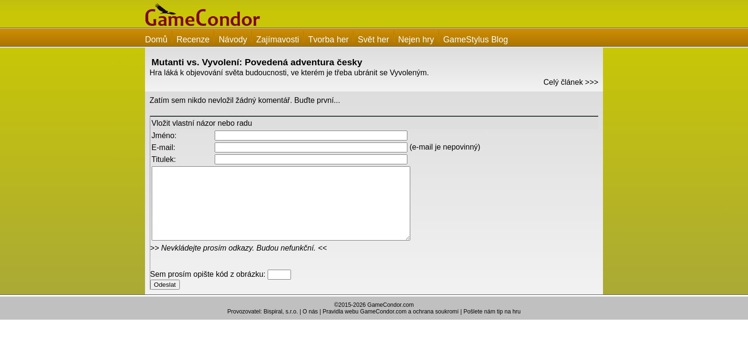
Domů (156, 39)
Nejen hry (416, 39)
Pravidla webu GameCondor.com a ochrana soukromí (390, 326)
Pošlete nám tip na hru (491, 326)
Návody (232, 39)
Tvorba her (328, 39)
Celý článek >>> (570, 82)
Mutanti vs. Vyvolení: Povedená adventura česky (257, 62)
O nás (310, 326)
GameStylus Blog (475, 39)
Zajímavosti (277, 39)
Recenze (193, 39)
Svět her (373, 39)
